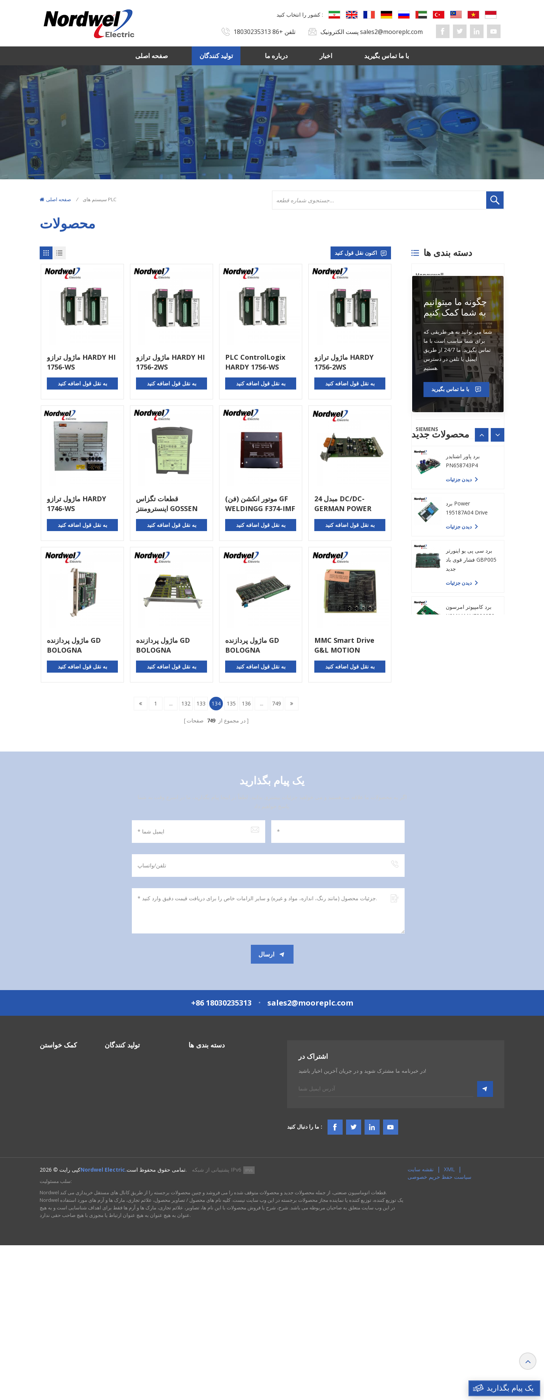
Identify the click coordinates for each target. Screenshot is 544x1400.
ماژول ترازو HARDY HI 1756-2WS (170, 362)
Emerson (427, 409)
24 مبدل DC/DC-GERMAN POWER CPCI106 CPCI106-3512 (343, 503)
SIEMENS (427, 429)
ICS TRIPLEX (431, 332)
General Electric (437, 313)
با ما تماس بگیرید (386, 55)
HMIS (195, 1199)
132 (185, 703)
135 (231, 703)
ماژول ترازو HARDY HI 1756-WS (81, 362)
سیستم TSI (201, 1185)
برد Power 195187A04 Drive (467, 751)
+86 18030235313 (258, 32)
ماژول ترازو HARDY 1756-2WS (344, 362)
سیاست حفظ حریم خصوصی (439, 1331)
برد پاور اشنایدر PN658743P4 (463, 704)
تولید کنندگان (216, 55)
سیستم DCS (202, 1171)
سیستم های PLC (207, 1158)
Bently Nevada (435, 294)
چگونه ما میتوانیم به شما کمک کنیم (455, 503)
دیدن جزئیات (459, 675)
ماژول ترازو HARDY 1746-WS (76, 503)
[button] (497, 631)
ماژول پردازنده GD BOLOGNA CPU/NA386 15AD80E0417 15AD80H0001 (252, 645)
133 (201, 703)
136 (246, 703)
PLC (420, 352)
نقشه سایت (421, 1324)
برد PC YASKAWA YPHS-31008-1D (466, 657)
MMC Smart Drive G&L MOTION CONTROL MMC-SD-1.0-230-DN (348, 645)
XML (449, 1324)
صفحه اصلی (151, 55)
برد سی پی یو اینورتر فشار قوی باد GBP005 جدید (471, 803)
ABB (421, 390)
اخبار (326, 55)
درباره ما (276, 55)
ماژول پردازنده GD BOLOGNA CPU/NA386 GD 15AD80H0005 (74, 645)
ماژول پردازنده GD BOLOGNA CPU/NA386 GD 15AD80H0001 (163, 645)
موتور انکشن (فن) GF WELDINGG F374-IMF (260, 503)
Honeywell (430, 275)
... (171, 703)
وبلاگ (46, 1239)
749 (276, 703)
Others (425, 448)
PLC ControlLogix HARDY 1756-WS (255, 362)
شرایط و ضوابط (58, 1226)
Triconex (427, 371)
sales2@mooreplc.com (391, 32)
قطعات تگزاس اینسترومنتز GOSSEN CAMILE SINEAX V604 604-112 (171, 503)
